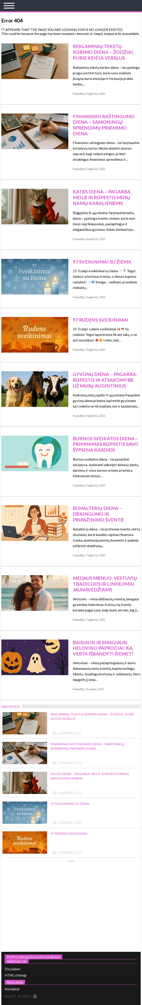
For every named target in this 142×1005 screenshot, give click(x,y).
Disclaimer (13, 969)
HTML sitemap (16, 975)
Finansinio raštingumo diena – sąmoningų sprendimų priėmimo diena (104, 125)
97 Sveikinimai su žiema (102, 261)
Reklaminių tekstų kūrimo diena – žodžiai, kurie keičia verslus (103, 52)
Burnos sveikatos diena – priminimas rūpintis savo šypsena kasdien (105, 444)
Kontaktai (12, 989)
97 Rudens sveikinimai (100, 320)
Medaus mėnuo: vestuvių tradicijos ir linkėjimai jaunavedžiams (105, 583)
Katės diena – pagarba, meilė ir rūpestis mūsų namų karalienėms (102, 197)
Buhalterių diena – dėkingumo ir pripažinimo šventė (98, 513)
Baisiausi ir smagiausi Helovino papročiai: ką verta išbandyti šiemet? (103, 648)
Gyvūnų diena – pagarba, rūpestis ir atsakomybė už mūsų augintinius (105, 379)
